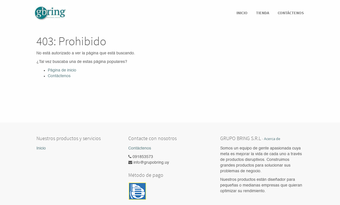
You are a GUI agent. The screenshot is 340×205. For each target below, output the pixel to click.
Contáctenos (59, 76)
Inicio (41, 148)
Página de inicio (62, 70)
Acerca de (272, 138)
